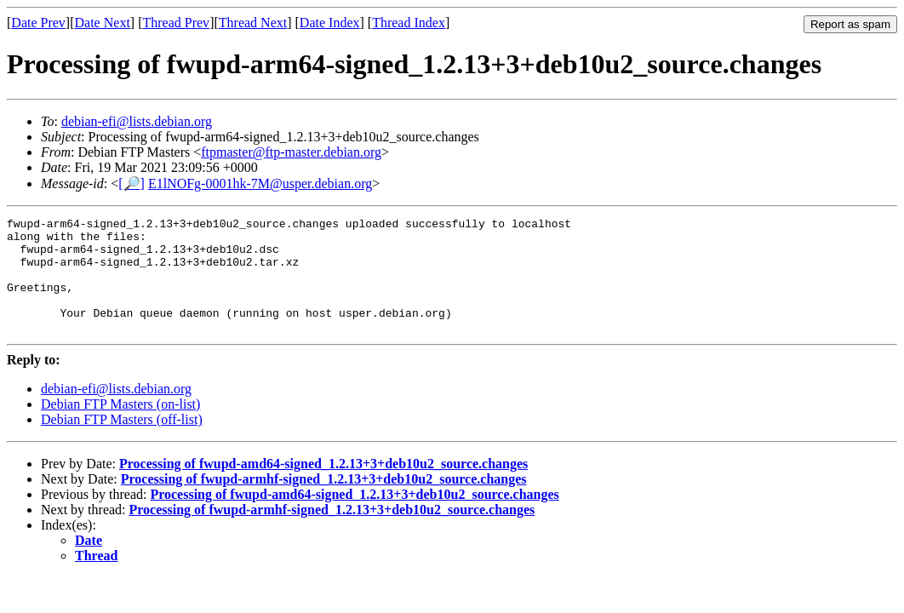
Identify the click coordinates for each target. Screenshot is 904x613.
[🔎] (131, 183)
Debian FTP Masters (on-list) (120, 427)
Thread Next (253, 22)
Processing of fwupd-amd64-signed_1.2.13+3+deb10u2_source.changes (323, 486)
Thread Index (408, 22)
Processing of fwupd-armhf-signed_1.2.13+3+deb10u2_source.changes (324, 502)
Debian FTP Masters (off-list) (122, 442)
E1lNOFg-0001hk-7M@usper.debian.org (260, 183)
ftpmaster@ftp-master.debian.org (291, 152)
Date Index (330, 22)
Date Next (102, 22)
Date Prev (38, 22)
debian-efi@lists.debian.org (136, 121)
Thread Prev (175, 22)
